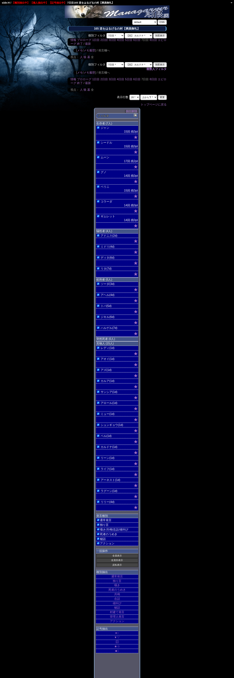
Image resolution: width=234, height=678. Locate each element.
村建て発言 (117, 612)
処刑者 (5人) (104, 279)
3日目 (112, 39)
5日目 (128, 39)
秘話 (117, 607)
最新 (88, 43)
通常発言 (117, 576)
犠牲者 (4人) (104, 231)
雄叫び (117, 603)
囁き (117, 585)
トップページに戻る (154, 104)
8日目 (153, 39)
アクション (117, 621)
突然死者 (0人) (105, 338)
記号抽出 (102, 628)
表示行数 (122, 97)
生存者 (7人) (104, 123)
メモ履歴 (89, 50)
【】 (117, 641)
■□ (117, 650)
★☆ (117, 646)
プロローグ (84, 39)
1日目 (96, 39)
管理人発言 (117, 616)
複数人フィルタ (156, 69)
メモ (80, 50)
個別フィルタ (97, 35)
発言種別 (102, 515)
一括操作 (102, 550)
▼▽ (117, 637)
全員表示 (117, 555)
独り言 (117, 580)
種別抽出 (102, 572)
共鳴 (117, 594)
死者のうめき (117, 589)
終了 (80, 43)
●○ (117, 632)
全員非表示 (117, 560)
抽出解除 (131, 111)
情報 (73, 39)
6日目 (137, 39)
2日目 (104, 39)
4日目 (120, 39)
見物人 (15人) (105, 343)
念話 (117, 598)
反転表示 (117, 564)
